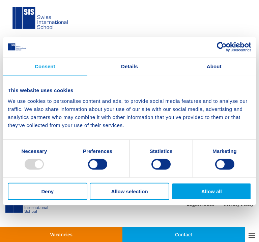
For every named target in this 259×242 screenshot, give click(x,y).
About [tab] (214, 66)
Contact (183, 235)
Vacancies (61, 235)
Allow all (211, 191)
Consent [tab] (45, 66)
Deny (47, 191)
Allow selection (129, 191)
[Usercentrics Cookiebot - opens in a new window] (221, 47)
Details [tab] (129, 66)
